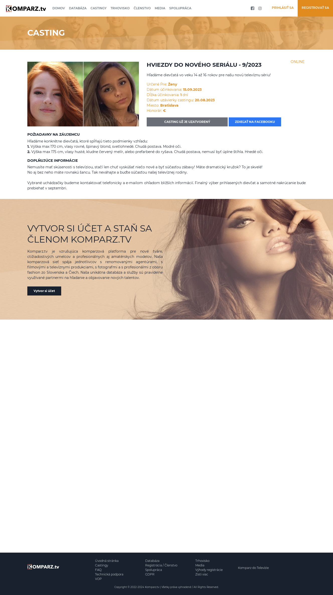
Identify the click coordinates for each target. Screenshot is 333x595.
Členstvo (142, 8)
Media (160, 8)
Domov (58, 8)
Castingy (99, 8)
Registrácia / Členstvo (161, 565)
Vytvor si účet (44, 291)
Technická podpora (109, 574)
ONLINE (297, 61)
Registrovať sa (315, 8)
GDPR (149, 574)
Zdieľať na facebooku (255, 122)
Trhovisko (120, 8)
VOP (98, 579)
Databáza (78, 8)
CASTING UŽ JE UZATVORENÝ (187, 122)
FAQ (98, 570)
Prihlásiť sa (283, 8)
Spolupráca (180, 8)
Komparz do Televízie (253, 568)
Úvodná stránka (107, 561)
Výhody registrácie (209, 570)
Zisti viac (201, 574)
